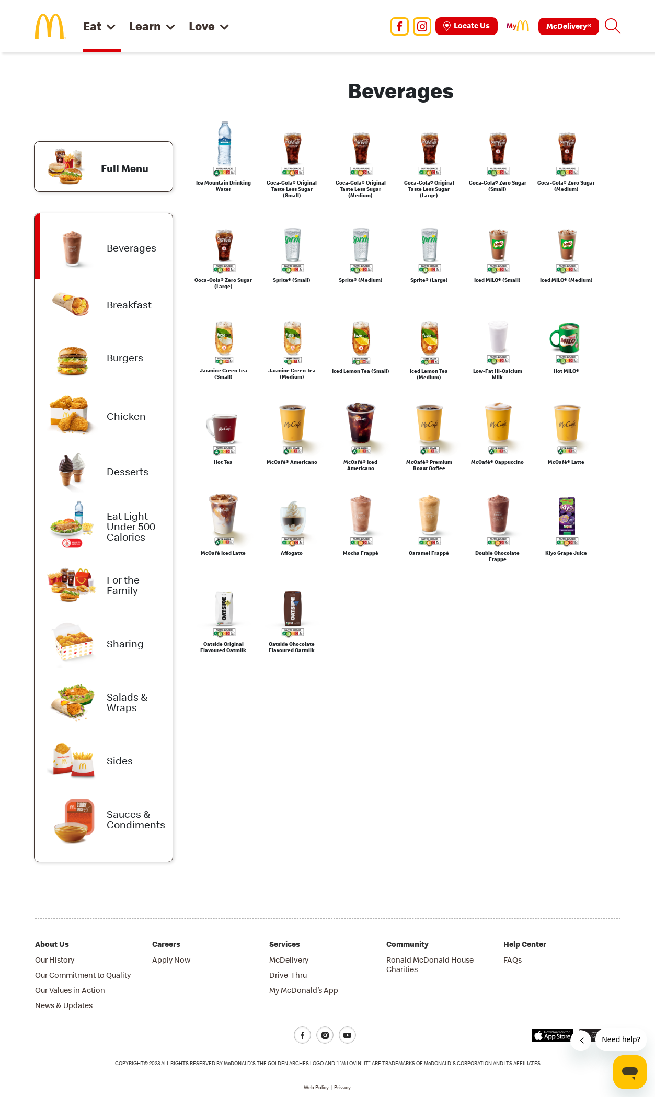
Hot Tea (223, 462)
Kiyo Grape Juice (566, 553)
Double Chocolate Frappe (497, 556)
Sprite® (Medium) (361, 280)
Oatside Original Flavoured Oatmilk (223, 647)
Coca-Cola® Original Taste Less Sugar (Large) (429, 189)
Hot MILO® (566, 371)
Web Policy (316, 1087)
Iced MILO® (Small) (497, 280)
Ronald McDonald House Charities (430, 964)
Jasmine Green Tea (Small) (223, 374)
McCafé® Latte (566, 462)
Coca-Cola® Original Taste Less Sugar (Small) (292, 189)
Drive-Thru (288, 975)
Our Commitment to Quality (83, 975)
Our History (54, 960)
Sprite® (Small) (292, 280)
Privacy (342, 1087)
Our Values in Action (70, 990)
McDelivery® (568, 26)
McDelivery (288, 960)
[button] (612, 26)
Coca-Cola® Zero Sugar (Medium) (566, 186)
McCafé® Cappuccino (497, 462)
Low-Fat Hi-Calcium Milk (497, 374)
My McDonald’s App (303, 990)
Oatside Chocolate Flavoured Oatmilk (292, 647)
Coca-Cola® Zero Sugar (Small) (497, 186)
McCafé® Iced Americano (360, 465)
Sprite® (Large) (429, 280)
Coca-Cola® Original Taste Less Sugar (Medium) (361, 189)
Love (202, 25)
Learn (145, 25)
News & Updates (64, 1005)
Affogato (292, 553)
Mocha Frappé (360, 553)
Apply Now (171, 960)
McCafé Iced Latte (223, 553)
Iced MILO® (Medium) (566, 280)
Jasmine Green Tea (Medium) (292, 374)
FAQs (512, 960)
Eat (92, 25)
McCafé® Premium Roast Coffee (429, 465)
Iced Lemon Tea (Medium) (429, 374)
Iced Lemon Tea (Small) (360, 371)
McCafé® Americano (292, 462)
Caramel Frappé (429, 553)
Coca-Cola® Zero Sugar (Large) (223, 283)
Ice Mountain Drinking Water (223, 186)
